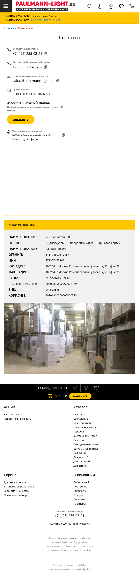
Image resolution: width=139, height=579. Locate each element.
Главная (10, 28)
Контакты (25, 28)
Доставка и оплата (15, 482)
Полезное (79, 499)
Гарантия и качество (16, 491)
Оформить (80, 396)
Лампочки (79, 440)
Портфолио (80, 486)
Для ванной (80, 465)
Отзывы (78, 495)
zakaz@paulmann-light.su (36, 80)
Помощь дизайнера (16, 495)
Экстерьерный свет (85, 436)
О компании (84, 474)
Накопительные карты (18, 418)
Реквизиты (79, 491)
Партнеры (79, 503)
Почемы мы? (81, 482)
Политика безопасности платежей (69, 523)
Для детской (80, 457)
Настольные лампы (85, 427)
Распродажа (11, 414)
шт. (54, 396)
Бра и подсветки (83, 423)
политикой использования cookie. (70, 550)
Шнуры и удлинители (86, 448)
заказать (21, 119)
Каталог (80, 407)
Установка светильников (19, 486)
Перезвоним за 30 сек (46, 20)
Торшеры (79, 431)
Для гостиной (81, 461)
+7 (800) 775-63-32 (16, 16)
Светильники (81, 418)
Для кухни (79, 453)
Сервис (10, 474)
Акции (9, 407)
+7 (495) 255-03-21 (16, 20)
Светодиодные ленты (86, 444)
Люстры (78, 414)
